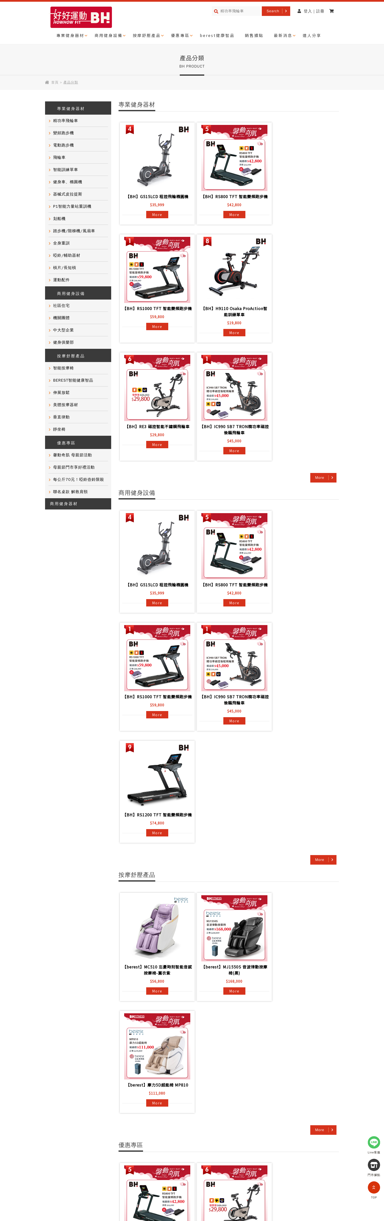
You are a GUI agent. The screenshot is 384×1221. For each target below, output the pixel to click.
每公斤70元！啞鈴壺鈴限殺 (78, 479)
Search (273, 11)
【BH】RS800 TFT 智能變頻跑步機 (227, 199)
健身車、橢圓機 (67, 182)
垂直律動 (61, 417)
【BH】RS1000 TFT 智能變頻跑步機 (300, 199)
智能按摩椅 (63, 368)
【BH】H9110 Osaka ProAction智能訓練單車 (155, 318)
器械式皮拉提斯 (67, 194)
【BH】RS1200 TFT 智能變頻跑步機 (227, 594)
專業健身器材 (70, 35)
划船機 (59, 218)
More (155, 214)
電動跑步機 (63, 145)
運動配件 (61, 280)
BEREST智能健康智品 (73, 380)
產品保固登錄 (111, 1130)
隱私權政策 (58, 1171)
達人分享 (312, 35)
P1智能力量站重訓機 (72, 206)
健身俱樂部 (63, 342)
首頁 (55, 82)
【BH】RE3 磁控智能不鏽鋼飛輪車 (227, 314)
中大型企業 (63, 330)
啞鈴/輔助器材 (66, 255)
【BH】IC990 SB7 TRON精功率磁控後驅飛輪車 (300, 318)
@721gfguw (302, 1180)
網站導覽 (83, 1171)
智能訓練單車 (65, 169)
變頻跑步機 (63, 133)
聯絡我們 (107, 1121)
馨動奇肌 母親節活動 (72, 455)
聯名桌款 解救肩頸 (70, 491)
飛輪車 (59, 157)
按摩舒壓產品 (147, 35)
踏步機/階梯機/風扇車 (74, 231)
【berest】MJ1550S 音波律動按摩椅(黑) (228, 752)
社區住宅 (61, 305)
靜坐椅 (59, 429)
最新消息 (283, 35)
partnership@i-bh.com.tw (285, 1207)
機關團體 (61, 317)
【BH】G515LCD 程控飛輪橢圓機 (154, 196)
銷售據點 (254, 35)
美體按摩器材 (65, 404)
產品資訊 (107, 1103)
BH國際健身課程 (165, 1103)
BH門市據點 (110, 1138)
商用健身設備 (108, 35)
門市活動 (56, 1130)
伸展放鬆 (61, 392)
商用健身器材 (64, 503)
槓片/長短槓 (64, 267)
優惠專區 (180, 35)
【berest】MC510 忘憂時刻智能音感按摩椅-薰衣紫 (155, 752)
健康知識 (56, 1138)
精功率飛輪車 (65, 120)
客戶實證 (56, 1112)
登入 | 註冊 (311, 11)
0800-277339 (296, 1194)
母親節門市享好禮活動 (74, 467)
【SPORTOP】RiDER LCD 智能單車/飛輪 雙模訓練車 (300, 1028)
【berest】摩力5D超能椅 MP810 (300, 749)
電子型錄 (158, 1121)
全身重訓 (61, 243)
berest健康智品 (217, 35)
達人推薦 (56, 1121)
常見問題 (107, 1112)
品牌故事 (56, 1103)
